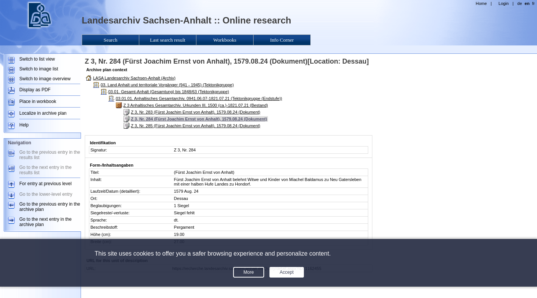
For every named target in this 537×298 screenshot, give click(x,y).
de (519, 3)
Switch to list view (37, 59)
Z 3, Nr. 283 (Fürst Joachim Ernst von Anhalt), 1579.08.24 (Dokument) (195, 112)
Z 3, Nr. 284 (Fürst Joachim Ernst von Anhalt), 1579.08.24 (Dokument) (199, 119)
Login (503, 3)
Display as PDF (35, 89)
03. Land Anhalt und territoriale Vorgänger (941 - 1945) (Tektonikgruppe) (167, 85)
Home (481, 3)
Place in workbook (37, 101)
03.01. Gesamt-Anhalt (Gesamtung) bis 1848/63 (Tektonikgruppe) (168, 91)
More (248, 272)
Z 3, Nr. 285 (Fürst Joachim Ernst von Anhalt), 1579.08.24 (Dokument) (195, 125)
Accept (287, 272)
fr (533, 3)
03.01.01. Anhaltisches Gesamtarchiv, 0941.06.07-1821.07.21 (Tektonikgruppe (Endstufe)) (199, 98)
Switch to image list (38, 69)
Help (24, 125)
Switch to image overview (44, 78)
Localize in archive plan (43, 113)
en (527, 3)
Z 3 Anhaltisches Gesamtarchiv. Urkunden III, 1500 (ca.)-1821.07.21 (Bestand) (195, 105)
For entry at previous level (45, 183)
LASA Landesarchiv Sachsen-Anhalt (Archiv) (134, 78)
